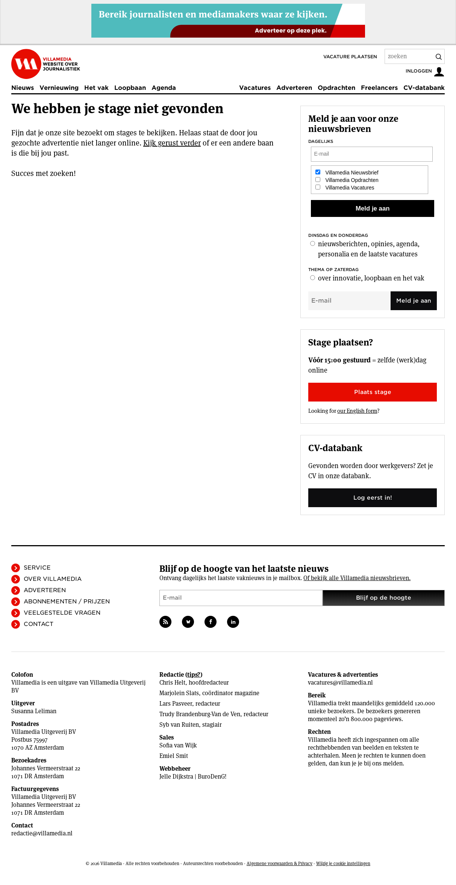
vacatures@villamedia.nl (340, 682)
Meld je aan (413, 300)
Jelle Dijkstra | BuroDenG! (193, 776)
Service (37, 567)
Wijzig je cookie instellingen (343, 863)
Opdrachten (336, 87)
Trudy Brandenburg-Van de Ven (199, 714)
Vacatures (255, 87)
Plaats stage (372, 392)
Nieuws (22, 87)
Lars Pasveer (175, 704)
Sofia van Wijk (178, 745)
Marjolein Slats (179, 693)
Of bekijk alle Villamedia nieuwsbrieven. (357, 578)
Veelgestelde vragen (62, 612)
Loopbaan (130, 87)
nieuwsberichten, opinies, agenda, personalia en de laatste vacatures (369, 248)
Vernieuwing (59, 87)
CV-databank (424, 87)
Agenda (163, 87)
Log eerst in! (372, 497)
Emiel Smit (173, 756)
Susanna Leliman (33, 711)
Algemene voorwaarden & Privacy (279, 863)
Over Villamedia (53, 579)
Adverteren (294, 87)
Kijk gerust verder (172, 143)
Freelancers (379, 87)
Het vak (96, 87)
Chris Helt (172, 682)
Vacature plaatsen (350, 56)
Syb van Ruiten (179, 725)
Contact (38, 624)
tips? (193, 675)
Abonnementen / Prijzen (67, 601)
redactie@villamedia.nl (42, 833)
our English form (357, 410)
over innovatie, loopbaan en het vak (371, 278)
